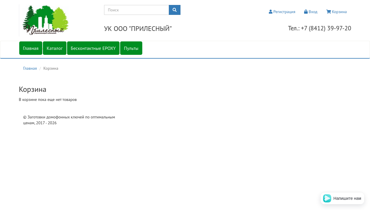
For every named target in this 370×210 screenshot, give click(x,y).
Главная (31, 48)
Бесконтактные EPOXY (93, 48)
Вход (311, 11)
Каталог (55, 48)
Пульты (131, 48)
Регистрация (282, 11)
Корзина (336, 11)
